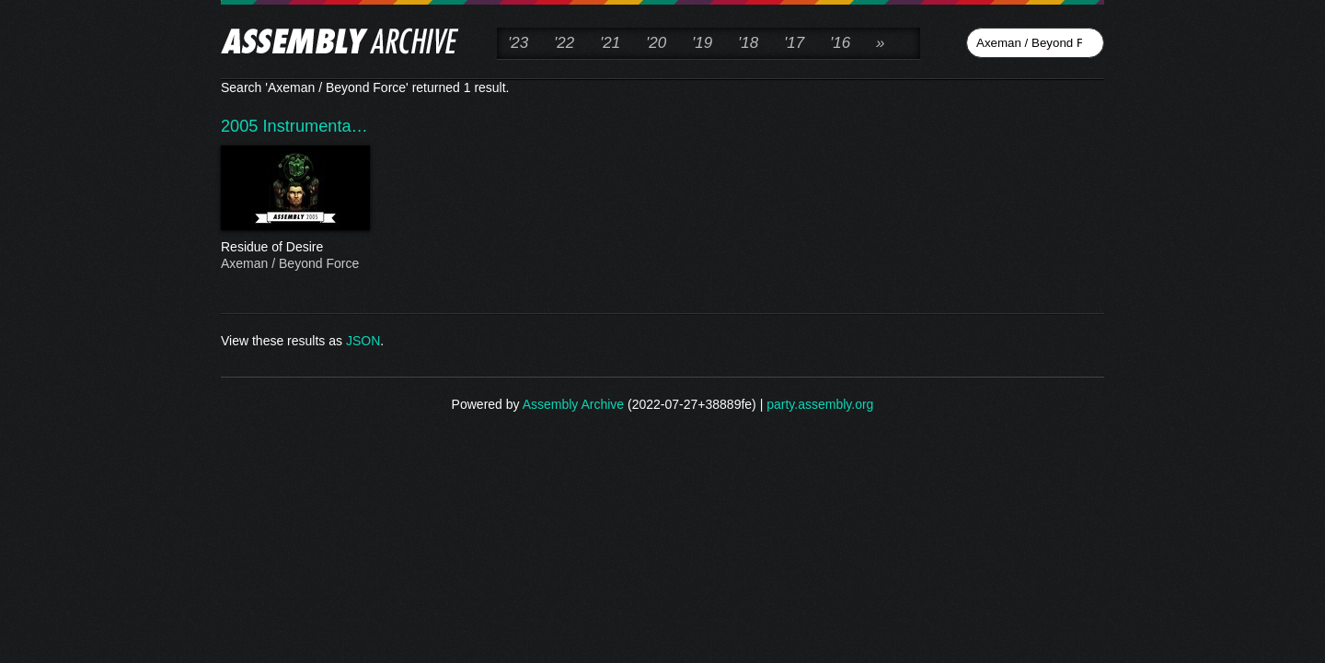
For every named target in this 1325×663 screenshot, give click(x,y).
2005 (242, 126)
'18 (748, 43)
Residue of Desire (294, 248)
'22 (564, 43)
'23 (518, 43)
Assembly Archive (573, 404)
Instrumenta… (315, 126)
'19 (702, 43)
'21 (610, 43)
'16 (840, 43)
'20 (656, 43)
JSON (363, 340)
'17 (794, 43)
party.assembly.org (819, 404)
